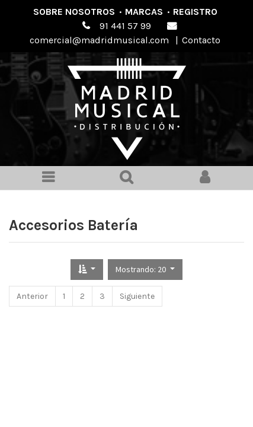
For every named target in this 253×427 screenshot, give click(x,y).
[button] (87, 269)
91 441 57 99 (125, 25)
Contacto (201, 40)
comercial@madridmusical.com (99, 40)
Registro (195, 11)
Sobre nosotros (74, 11)
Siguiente (137, 296)
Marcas (144, 11)
